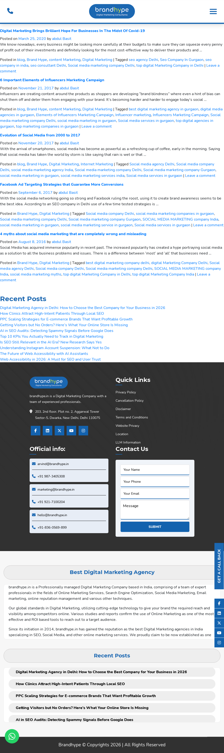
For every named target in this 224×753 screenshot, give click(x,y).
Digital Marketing (97, 59)
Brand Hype (37, 59)
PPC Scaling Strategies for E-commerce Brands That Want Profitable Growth (66, 319)
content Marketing (64, 59)
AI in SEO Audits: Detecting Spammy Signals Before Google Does (56, 330)
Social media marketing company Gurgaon (179, 170)
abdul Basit (61, 38)
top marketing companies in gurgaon (47, 126)
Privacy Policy (126, 392)
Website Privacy (127, 425)
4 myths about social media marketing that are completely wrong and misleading (73, 234)
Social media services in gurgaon (146, 120)
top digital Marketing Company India (163, 274)
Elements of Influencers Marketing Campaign (74, 115)
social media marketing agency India (42, 170)
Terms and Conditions (132, 417)
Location (122, 434)
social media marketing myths (35, 274)
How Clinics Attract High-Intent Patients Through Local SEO (52, 313)
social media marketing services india (92, 175)
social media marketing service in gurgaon (97, 225)
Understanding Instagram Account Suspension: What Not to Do (54, 348)
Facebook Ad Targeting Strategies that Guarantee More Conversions (61, 184)
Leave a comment (96, 126)
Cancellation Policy (130, 400)
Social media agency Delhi (151, 164)
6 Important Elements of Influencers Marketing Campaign (52, 80)
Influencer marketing (133, 115)
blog (21, 59)
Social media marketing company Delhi (101, 65)
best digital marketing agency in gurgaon (163, 109)
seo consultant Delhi (48, 65)
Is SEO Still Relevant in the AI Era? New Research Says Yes (51, 342)
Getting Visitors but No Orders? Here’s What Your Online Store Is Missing (64, 325)
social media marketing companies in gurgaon (175, 213)
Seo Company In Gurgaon (181, 59)
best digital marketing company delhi (117, 262)
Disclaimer (123, 409)
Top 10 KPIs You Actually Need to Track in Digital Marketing (51, 336)
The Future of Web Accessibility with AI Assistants (44, 353)
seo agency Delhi (143, 59)
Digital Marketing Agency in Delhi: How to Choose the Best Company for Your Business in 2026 (82, 307)
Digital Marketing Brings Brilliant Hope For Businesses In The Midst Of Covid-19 (72, 30)
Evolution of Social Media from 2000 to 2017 (40, 135)
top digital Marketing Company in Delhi (169, 65)
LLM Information (128, 442)
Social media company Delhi (110, 213)
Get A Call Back (219, 566)
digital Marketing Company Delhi (179, 262)
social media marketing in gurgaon (86, 120)
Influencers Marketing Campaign (180, 115)
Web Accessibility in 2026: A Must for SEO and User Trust (50, 359)
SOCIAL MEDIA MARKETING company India (180, 219)
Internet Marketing (97, 164)
